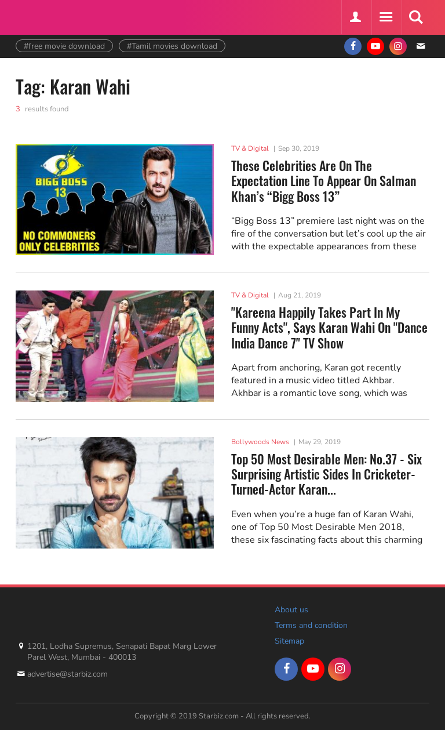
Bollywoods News (260, 441)
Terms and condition (311, 625)
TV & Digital (250, 148)
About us (291, 609)
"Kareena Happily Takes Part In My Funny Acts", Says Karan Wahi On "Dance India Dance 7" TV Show (329, 327)
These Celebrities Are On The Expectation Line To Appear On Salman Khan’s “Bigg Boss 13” (323, 180)
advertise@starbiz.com (67, 674)
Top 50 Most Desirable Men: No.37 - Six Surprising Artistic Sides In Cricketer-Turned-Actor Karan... (326, 474)
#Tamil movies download (172, 46)
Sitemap (289, 641)
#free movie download (64, 46)
